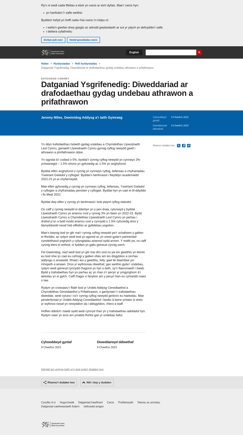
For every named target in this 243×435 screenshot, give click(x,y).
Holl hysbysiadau (86, 63)
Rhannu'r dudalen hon (61, 382)
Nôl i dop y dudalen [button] (99, 382)
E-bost (188, 146)
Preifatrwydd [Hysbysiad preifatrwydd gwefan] (125, 402)
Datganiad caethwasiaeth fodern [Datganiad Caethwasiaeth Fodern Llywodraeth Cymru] (60, 406)
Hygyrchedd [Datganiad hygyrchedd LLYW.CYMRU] (67, 402)
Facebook (183, 146)
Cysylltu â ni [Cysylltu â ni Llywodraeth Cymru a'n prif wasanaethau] (48, 402)
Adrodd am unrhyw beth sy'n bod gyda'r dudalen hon (72, 369)
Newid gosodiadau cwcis (83, 40)
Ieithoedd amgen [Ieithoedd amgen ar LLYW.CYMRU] (94, 406)
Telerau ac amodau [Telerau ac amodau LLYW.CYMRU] (148, 402)
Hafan (45, 63)
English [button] (134, 52)
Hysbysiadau (61, 63)
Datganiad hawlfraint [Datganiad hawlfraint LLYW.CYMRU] (90, 402)
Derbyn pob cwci (53, 40)
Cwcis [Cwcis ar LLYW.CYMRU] (110, 402)
